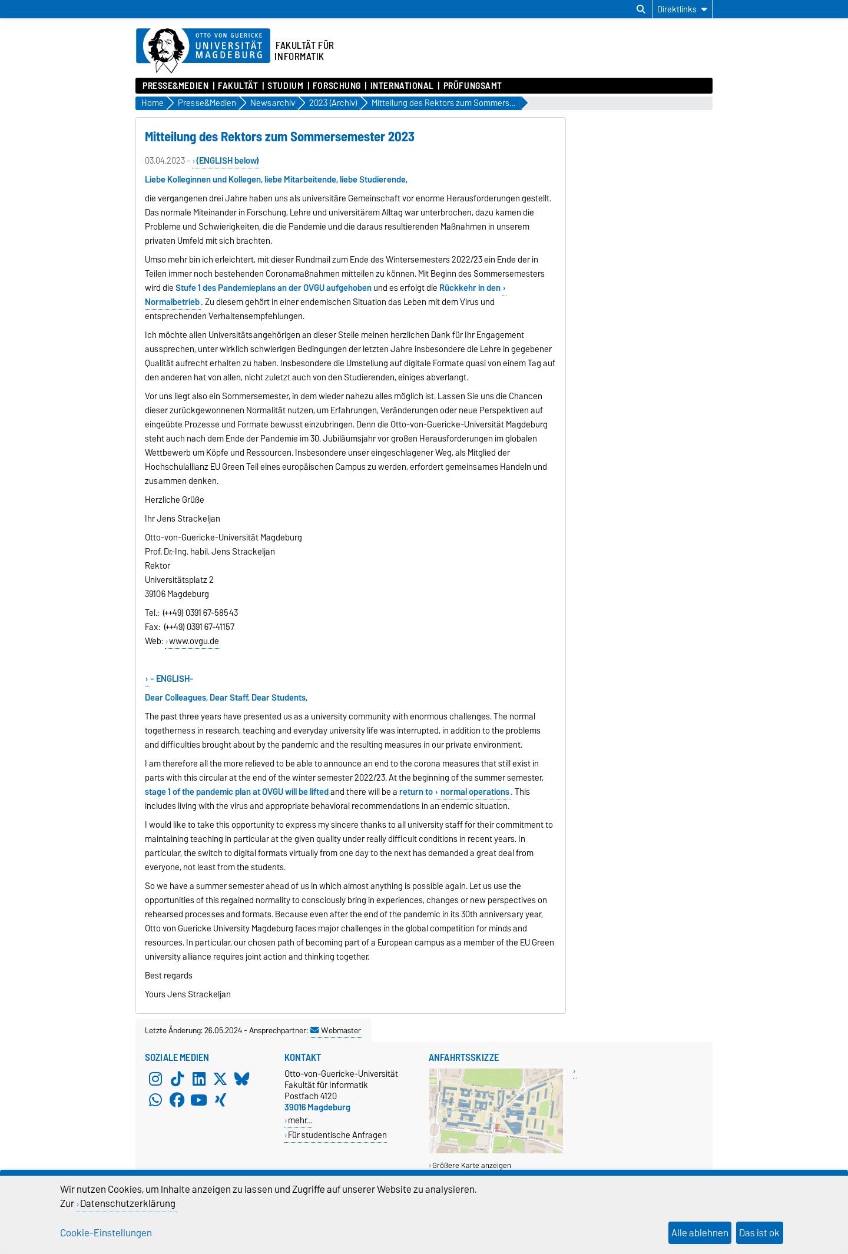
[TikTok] (177, 1078)
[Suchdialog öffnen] (641, 9)
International (402, 86)
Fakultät (238, 86)
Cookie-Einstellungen (106, 1233)
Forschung (337, 86)
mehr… (300, 1120)
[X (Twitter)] (220, 1078)
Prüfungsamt (472, 86)
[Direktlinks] (682, 9)
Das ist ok (759, 1233)
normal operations (474, 792)
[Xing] (220, 1099)
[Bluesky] (242, 1078)
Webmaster (335, 1030)
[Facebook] (177, 1099)
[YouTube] (199, 1099)
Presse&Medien (175, 86)
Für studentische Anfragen (337, 1134)
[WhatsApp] (155, 1099)
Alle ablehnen (699, 1233)
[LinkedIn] (199, 1078)
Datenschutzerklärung (127, 1203)
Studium (285, 86)
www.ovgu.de (194, 641)
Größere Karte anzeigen (471, 1165)
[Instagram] (155, 1078)
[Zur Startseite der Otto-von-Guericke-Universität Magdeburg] (203, 51)
